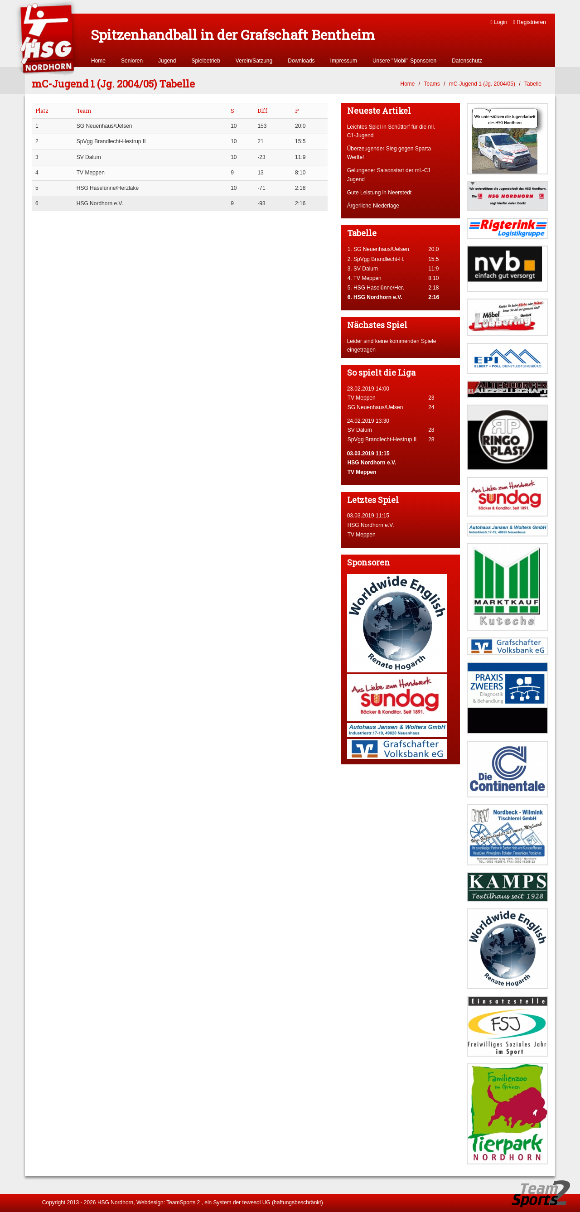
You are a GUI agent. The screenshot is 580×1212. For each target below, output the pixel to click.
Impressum (343, 61)
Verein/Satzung (254, 61)
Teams (432, 84)
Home (98, 61)
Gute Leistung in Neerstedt (379, 192)
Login (498, 22)
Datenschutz (467, 61)
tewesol (251, 1202)
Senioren (132, 61)
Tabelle (532, 84)
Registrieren (529, 22)
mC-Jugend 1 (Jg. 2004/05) (482, 84)
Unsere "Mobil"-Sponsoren (404, 61)
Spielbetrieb (205, 61)
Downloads (301, 61)
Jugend (167, 61)
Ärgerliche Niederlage (373, 206)
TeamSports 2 (183, 1202)
